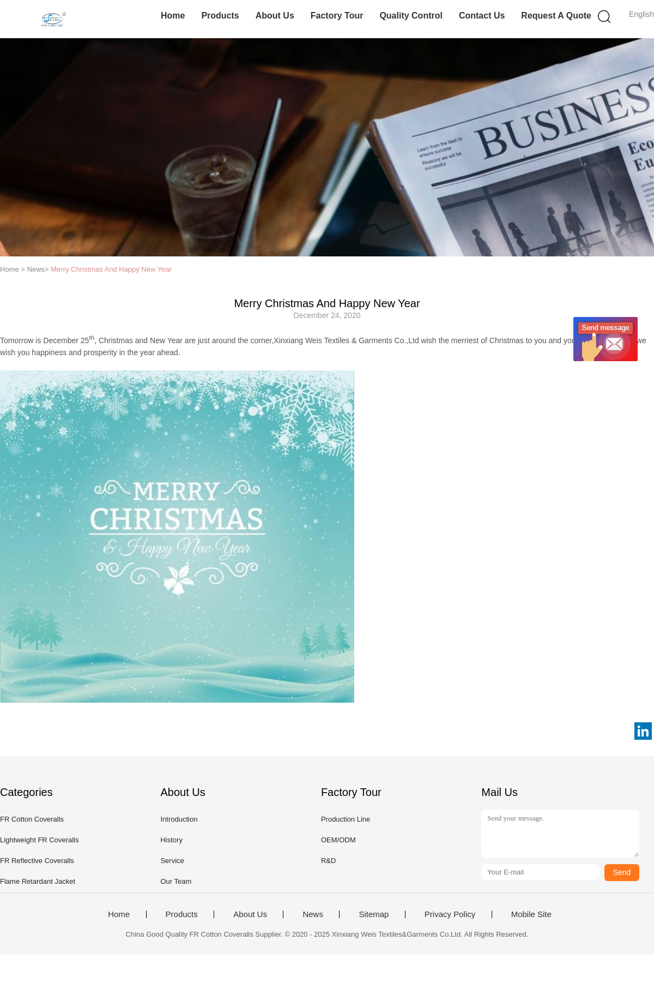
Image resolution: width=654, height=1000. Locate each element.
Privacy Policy (450, 914)
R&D (328, 861)
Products (220, 15)
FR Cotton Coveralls (32, 819)
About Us (275, 15)
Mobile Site (531, 914)
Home (173, 15)
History (171, 840)
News (312, 914)
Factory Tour (337, 15)
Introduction (178, 819)
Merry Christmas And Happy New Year (111, 269)
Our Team (175, 881)
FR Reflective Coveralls (37, 861)
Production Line (345, 819)
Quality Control (411, 15)
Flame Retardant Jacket (37, 881)
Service (172, 861)
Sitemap (374, 914)
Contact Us (482, 15)
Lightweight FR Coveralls (39, 840)
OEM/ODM (338, 840)
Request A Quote (556, 15)
